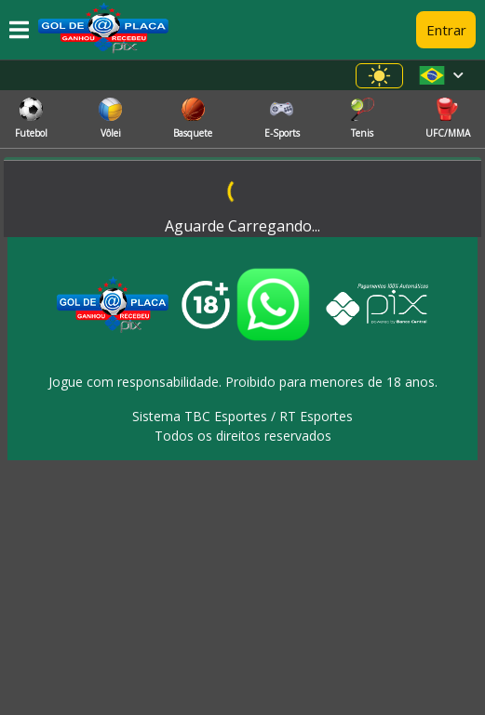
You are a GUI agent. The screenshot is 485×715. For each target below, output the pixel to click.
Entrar (446, 29)
